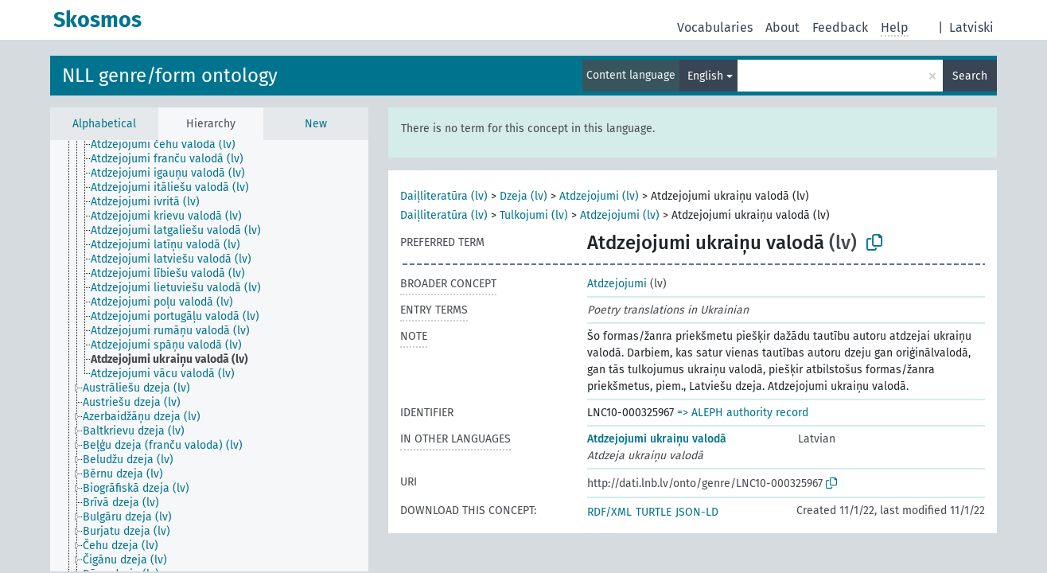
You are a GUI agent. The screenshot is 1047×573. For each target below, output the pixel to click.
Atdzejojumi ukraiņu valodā (656, 439)
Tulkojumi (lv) (534, 215)
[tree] (209, 355)
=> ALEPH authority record (742, 412)
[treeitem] (170, 145)
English (705, 76)
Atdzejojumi (617, 283)
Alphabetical (104, 124)
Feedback (840, 27)
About (782, 27)
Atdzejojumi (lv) (599, 196)
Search (969, 76)
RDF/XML (609, 512)
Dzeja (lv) (523, 196)
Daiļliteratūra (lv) (444, 196)
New (316, 124)
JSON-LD (696, 512)
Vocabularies (715, 27)
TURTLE (653, 512)
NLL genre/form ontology (170, 75)
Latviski (971, 27)
